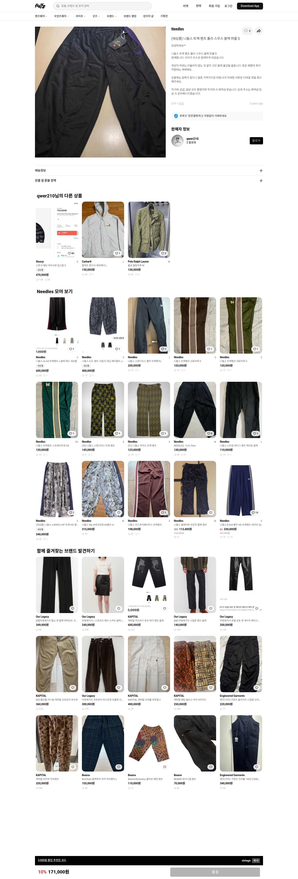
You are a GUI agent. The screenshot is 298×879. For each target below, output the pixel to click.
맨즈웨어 (41, 16)
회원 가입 (214, 6)
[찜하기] (247, 31)
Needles (177, 29)
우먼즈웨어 (61, 16)
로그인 (228, 6)
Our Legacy (42, 616)
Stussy (40, 261)
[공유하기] (259, 31)
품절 (215, 872)
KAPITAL (133, 616)
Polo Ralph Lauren (138, 261)
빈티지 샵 (148, 16)
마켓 (185, 6)
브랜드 (112, 16)
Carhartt (86, 261)
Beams (86, 775)
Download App (250, 6)
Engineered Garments (232, 695)
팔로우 (256, 140)
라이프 (81, 16)
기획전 (164, 16)
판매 (198, 6)
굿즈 (96, 16)
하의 (181, 103)
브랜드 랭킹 (130, 16)
